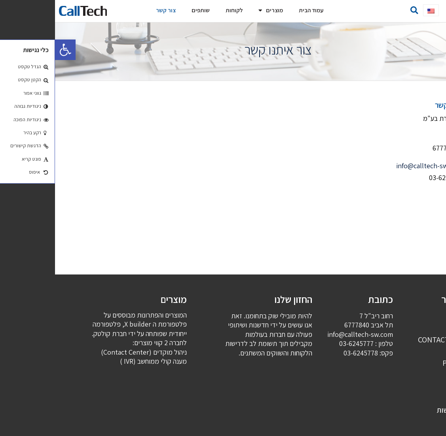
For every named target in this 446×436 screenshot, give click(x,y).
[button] (418, 10)
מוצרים (215, 10)
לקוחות (179, 10)
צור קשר (111, 10)
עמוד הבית (256, 10)
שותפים (146, 10)
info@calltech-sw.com (374, 165)
